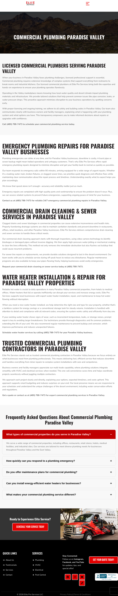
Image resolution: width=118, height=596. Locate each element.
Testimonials (11, 565)
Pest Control (40, 575)
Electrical (39, 570)
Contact (9, 575)
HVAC (38, 565)
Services (9, 570)
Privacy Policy (66, 594)
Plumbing (39, 560)
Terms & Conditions (82, 594)
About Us (10, 560)
